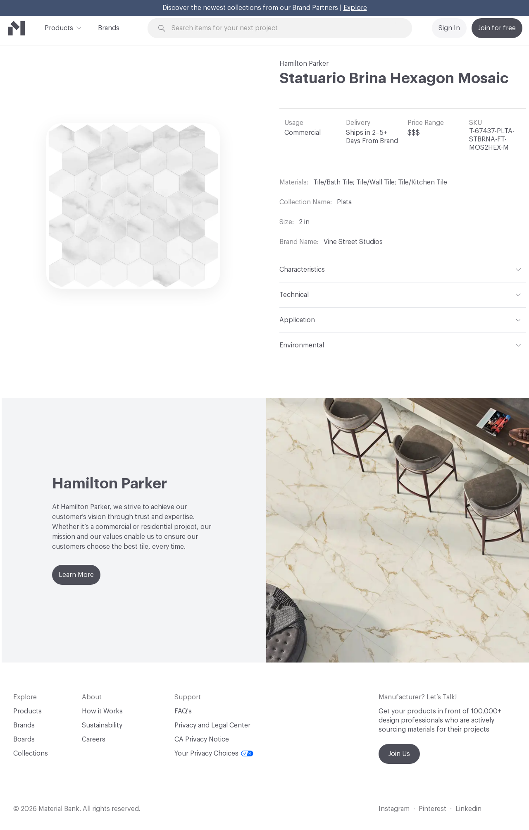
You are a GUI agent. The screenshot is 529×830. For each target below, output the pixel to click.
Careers (93, 739)
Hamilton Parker (304, 63)
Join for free (497, 28)
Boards (24, 739)
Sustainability (102, 725)
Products (59, 27)
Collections (30, 753)
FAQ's (183, 711)
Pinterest (432, 809)
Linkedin (468, 809)
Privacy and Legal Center (212, 725)
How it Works (102, 711)
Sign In (449, 28)
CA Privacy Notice (201, 739)
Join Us (399, 754)
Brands (108, 28)
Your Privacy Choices (213, 753)
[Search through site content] (284, 28)
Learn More (76, 575)
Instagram (394, 809)
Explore (355, 8)
